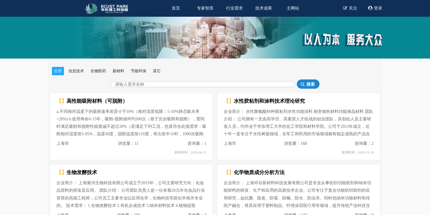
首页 (176, 8)
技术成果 (263, 8)
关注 (350, 7)
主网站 (293, 8)
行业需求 (234, 8)
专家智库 (205, 8)
